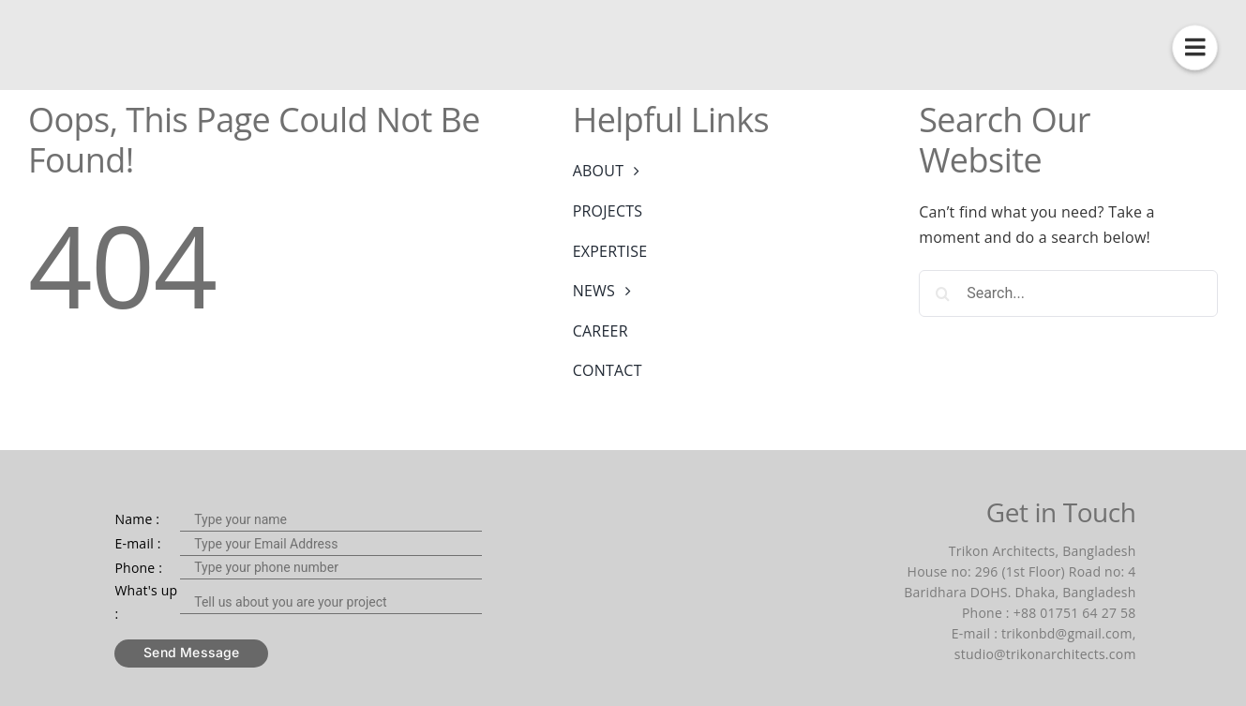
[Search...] (1068, 293)
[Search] (942, 293)
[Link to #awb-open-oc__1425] (1195, 47)
